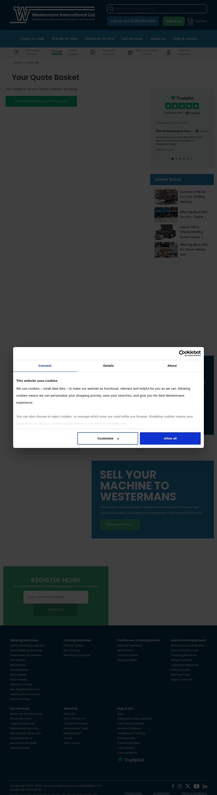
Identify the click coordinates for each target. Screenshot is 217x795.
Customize (108, 438)
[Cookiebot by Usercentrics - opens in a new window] (182, 353)
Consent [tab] (45, 365)
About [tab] (172, 365)
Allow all (170, 438)
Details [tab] (108, 365)
